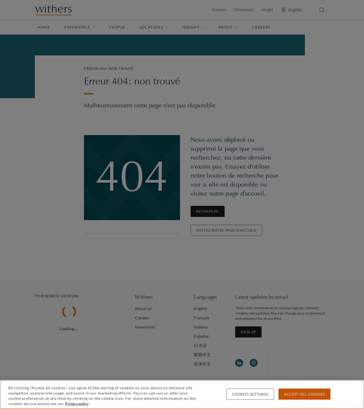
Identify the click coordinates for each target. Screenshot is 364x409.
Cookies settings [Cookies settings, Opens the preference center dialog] (250, 394)
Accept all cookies (304, 394)
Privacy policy (76, 403)
